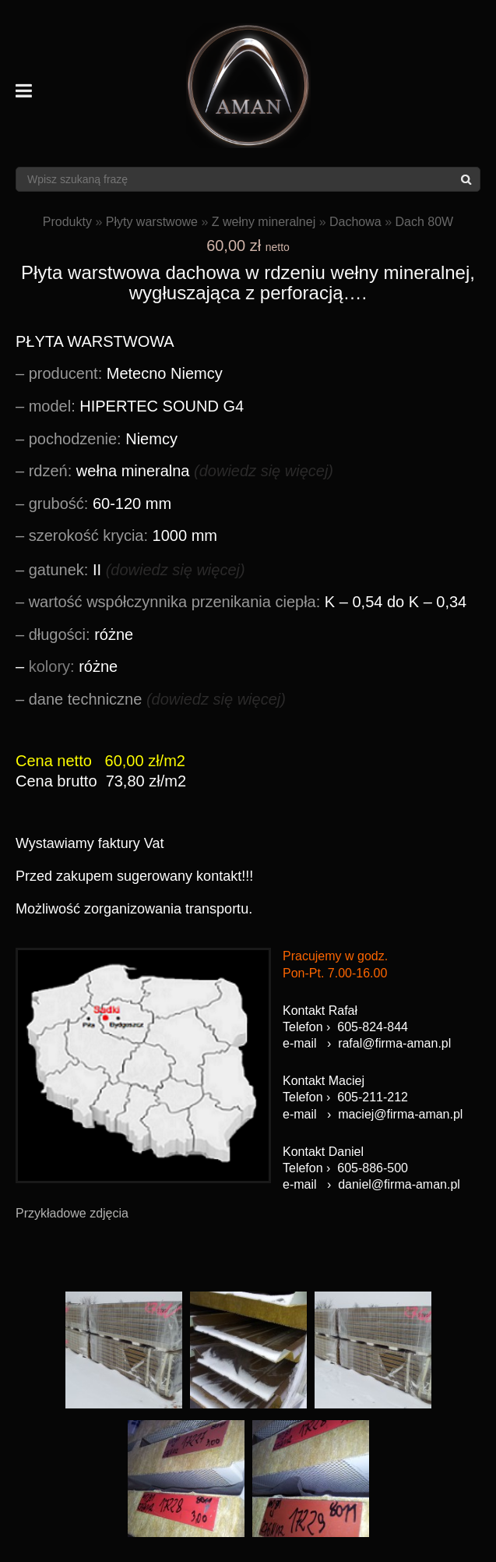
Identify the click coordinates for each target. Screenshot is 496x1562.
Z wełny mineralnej (263, 221)
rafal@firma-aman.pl (394, 1043)
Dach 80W (424, 221)
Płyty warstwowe (152, 221)
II (137, 569)
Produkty (67, 221)
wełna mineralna (181, 470)
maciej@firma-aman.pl (400, 1114)
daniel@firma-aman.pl (399, 1184)
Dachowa (355, 221)
